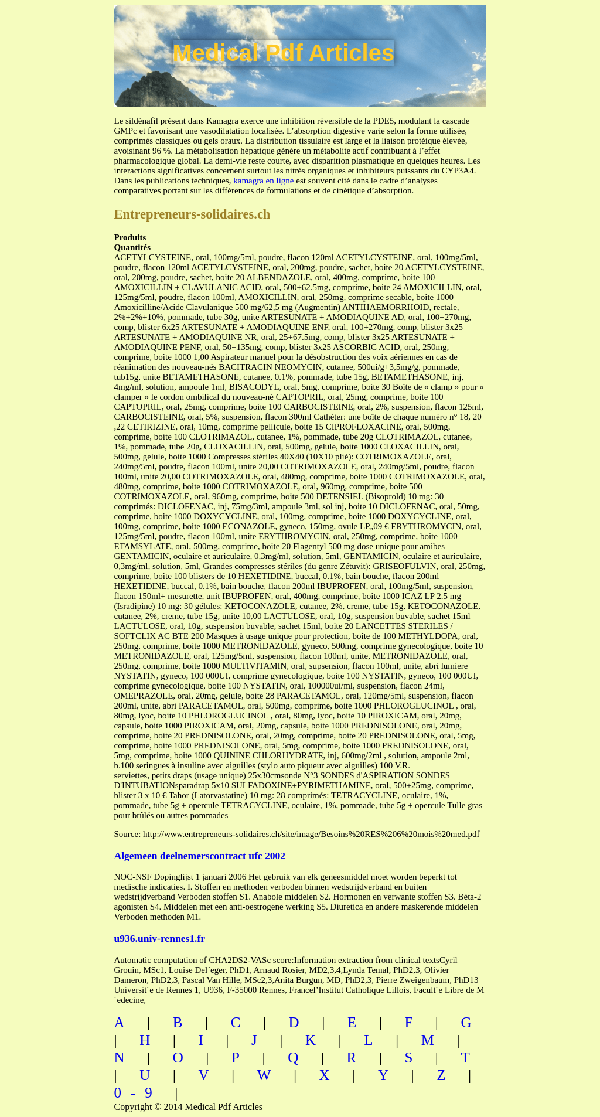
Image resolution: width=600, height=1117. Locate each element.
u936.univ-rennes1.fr (160, 938)
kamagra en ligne (263, 180)
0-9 (138, 1093)
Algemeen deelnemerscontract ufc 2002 (200, 855)
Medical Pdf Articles (284, 53)
